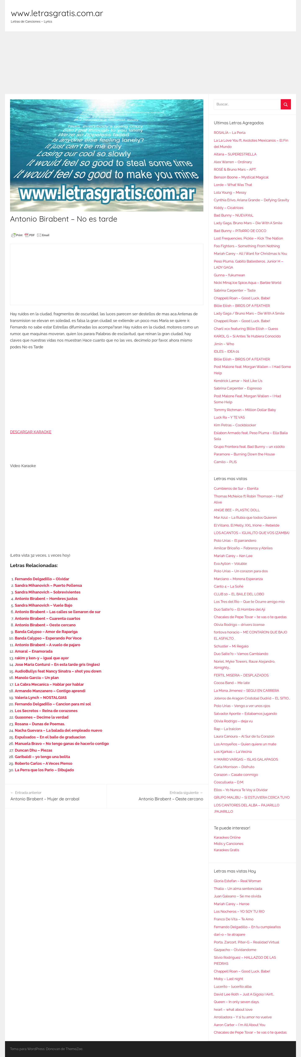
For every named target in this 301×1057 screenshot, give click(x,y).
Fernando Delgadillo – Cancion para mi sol (53, 704)
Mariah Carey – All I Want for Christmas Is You (250, 253)
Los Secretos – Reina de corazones (46, 711)
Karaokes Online (227, 837)
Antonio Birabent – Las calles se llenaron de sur (58, 612)
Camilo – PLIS (225, 462)
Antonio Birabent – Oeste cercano (45, 625)
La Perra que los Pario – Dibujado (44, 770)
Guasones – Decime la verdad (42, 717)
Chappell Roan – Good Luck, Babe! (242, 298)
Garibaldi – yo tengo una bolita (42, 757)
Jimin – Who (224, 344)
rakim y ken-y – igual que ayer (42, 658)
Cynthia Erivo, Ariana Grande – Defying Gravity (251, 200)
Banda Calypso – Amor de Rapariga (46, 631)
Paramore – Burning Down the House (244, 454)
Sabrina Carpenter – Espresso (238, 388)
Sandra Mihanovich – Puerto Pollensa (48, 585)
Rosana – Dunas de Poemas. (40, 724)
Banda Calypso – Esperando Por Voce (48, 638)
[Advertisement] (150, 62)
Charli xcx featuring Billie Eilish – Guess (246, 329)
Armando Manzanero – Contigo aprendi (50, 691)
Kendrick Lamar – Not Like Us (238, 381)
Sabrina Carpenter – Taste (235, 290)
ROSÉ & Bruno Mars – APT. (235, 169)
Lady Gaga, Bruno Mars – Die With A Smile (248, 223)
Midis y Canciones (228, 844)
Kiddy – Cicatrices (228, 208)
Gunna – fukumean (229, 275)
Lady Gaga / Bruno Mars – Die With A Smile (249, 313)
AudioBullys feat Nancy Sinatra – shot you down (58, 671)
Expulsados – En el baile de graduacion (50, 737)
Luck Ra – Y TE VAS (229, 417)
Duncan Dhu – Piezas (33, 750)
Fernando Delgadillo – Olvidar (42, 579)
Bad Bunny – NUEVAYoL (233, 215)
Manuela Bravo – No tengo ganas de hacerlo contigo (62, 743)
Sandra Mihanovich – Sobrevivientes (47, 592)
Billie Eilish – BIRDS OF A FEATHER (242, 306)
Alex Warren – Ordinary (233, 162)
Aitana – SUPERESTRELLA (235, 154)
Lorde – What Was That (233, 185)
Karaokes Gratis (226, 850)
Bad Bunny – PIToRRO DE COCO (240, 231)
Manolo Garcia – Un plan (37, 677)
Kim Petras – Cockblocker (235, 425)
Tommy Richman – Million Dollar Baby (245, 410)
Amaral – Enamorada (33, 651)
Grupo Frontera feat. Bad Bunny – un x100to (249, 447)
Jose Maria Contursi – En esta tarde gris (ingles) (57, 664)
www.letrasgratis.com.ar (57, 13)
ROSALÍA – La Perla (229, 133)
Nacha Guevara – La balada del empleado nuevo (58, 730)
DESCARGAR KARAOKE (30, 432)
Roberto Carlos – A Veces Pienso (43, 763)
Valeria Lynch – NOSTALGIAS (41, 697)
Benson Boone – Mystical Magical (241, 177)
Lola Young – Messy (230, 192)
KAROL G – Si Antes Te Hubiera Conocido (247, 336)
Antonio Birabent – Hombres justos (46, 598)
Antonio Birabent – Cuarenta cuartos (47, 618)
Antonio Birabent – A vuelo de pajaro (47, 645)
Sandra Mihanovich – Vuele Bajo (43, 605)
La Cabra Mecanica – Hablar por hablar (49, 684)
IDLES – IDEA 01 (226, 351)
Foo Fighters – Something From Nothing (247, 246)
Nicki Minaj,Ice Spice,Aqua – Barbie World (247, 283)
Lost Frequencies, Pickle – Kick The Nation (248, 238)
